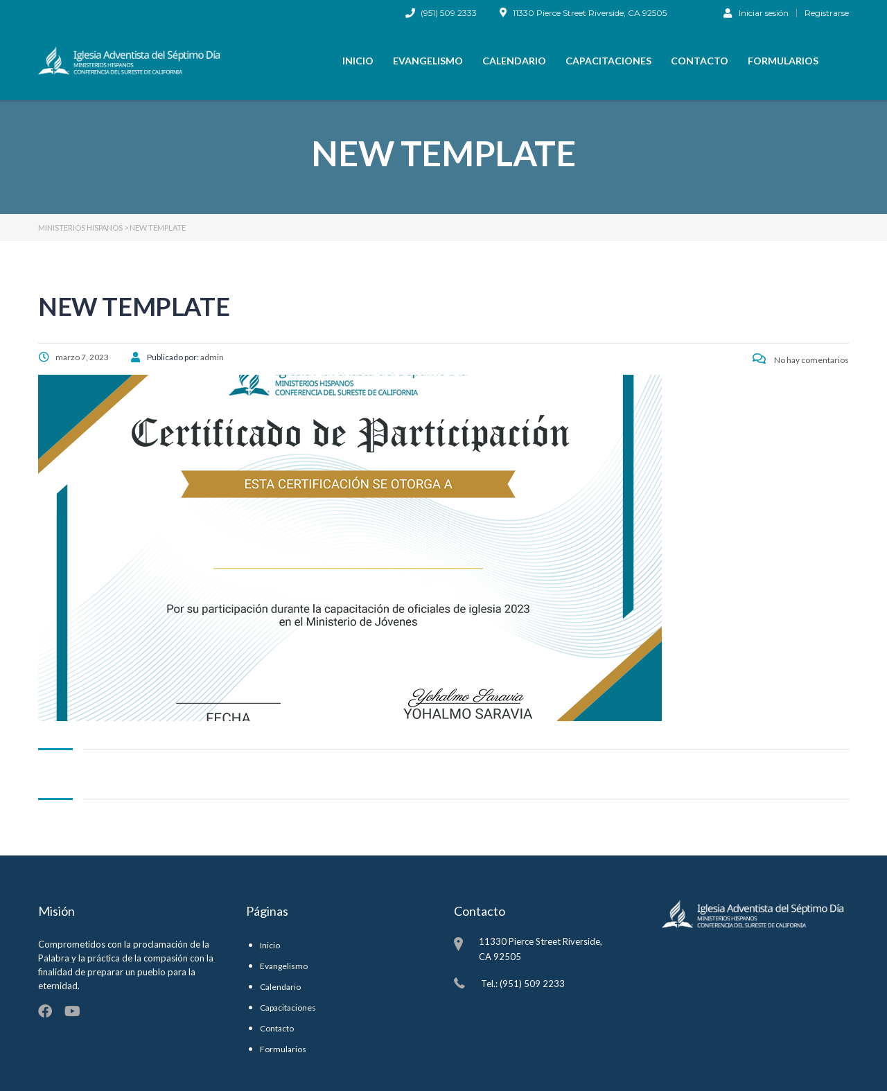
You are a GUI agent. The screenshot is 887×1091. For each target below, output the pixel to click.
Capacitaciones (608, 60)
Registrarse (827, 13)
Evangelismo (428, 60)
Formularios (783, 60)
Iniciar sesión (756, 12)
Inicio (358, 60)
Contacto (699, 60)
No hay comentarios (801, 360)
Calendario (514, 60)
